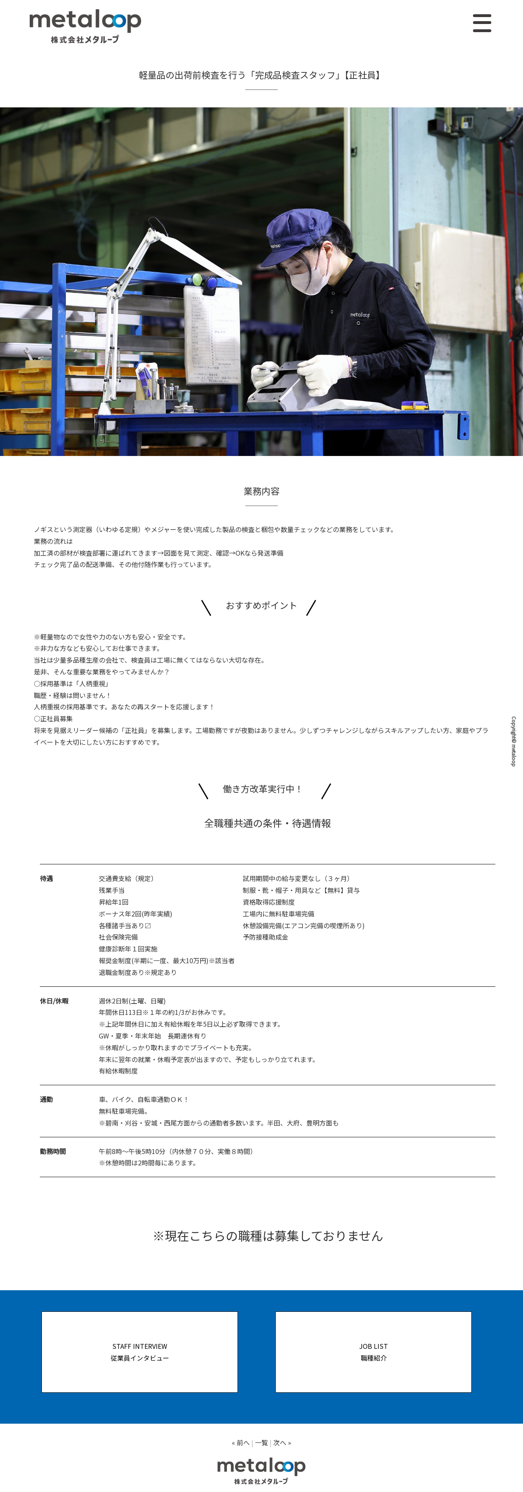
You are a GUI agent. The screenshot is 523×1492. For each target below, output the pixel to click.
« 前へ (241, 1442)
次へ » (282, 1442)
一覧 (261, 1442)
